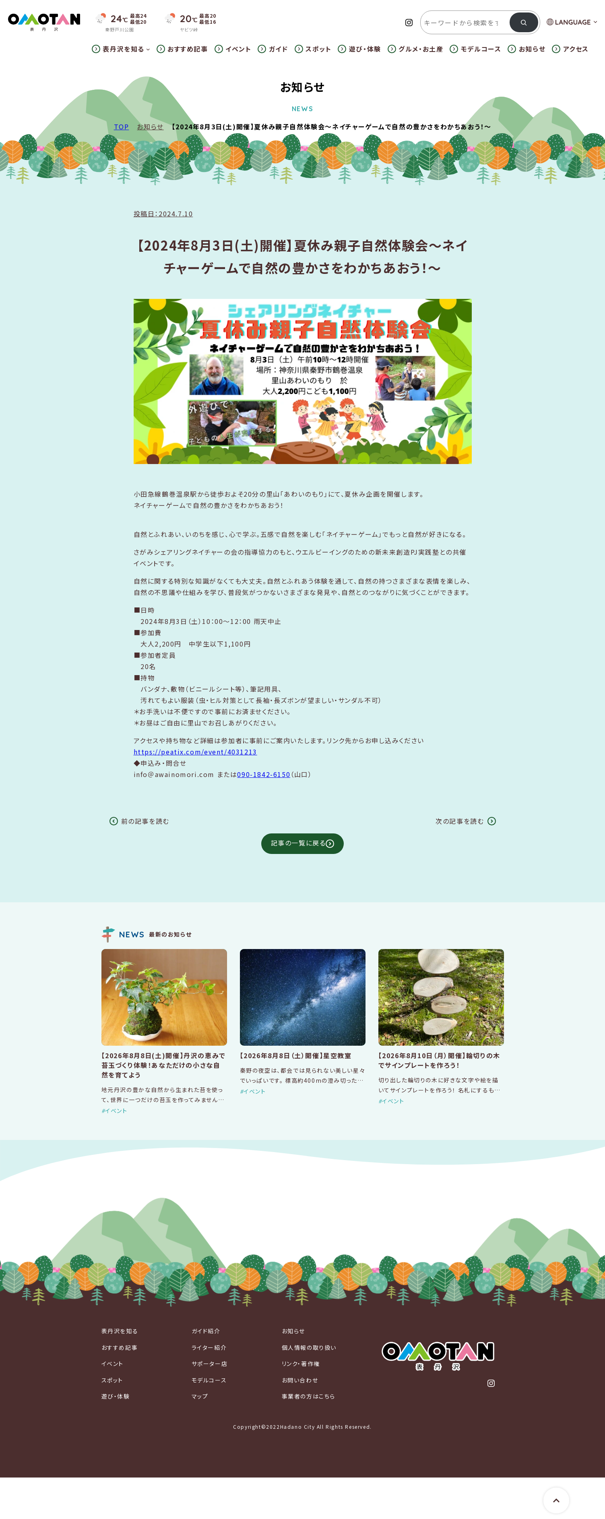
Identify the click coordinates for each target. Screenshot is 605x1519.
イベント (116, 1111)
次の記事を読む (460, 820)
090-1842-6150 (263, 774)
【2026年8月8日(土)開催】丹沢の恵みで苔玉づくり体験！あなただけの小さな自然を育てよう (163, 1065)
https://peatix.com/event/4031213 (195, 751)
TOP (121, 126)
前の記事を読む (145, 820)
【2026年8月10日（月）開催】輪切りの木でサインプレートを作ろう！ (439, 1060)
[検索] (524, 22)
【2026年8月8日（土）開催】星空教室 (296, 1055)
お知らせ (150, 126)
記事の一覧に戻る (298, 843)
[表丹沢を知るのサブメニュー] (148, 49)
